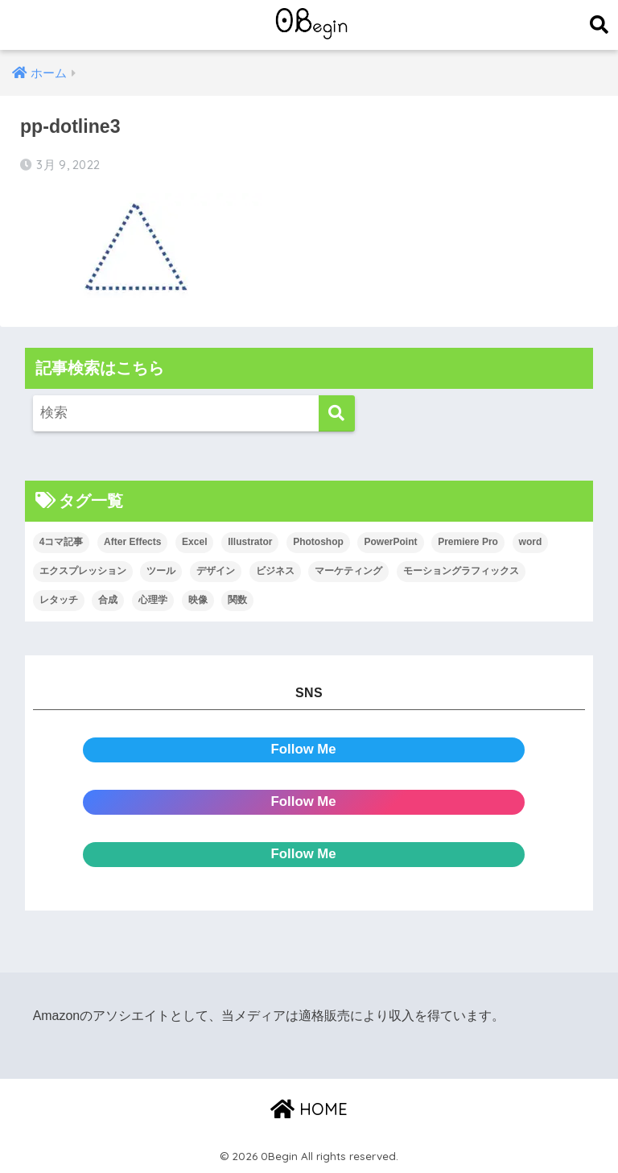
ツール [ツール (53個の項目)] (160, 570)
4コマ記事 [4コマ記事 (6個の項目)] (61, 541)
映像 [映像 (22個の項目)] (198, 599)
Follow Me (303, 749)
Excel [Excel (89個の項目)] (194, 541)
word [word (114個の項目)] (530, 541)
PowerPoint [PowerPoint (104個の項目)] (390, 541)
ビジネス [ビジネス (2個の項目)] (275, 570)
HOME (309, 1109)
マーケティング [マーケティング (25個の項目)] (348, 570)
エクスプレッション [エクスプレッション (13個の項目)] (82, 570)
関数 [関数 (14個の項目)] (237, 599)
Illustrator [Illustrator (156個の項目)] (250, 541)
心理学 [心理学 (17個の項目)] (152, 599)
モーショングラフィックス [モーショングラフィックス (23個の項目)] (461, 570)
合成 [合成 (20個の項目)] (107, 599)
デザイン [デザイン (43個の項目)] (215, 570)
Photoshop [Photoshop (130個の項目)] (318, 541)
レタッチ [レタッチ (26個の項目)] (58, 599)
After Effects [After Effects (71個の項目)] (132, 541)
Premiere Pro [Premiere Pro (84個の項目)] (468, 541)
